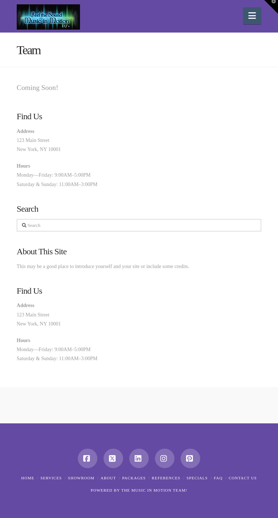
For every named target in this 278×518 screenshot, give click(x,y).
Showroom (81, 478)
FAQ (218, 478)
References (166, 478)
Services (51, 478)
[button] (252, 15)
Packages (134, 478)
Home (27, 478)
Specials (197, 478)
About (108, 478)
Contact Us (243, 478)
